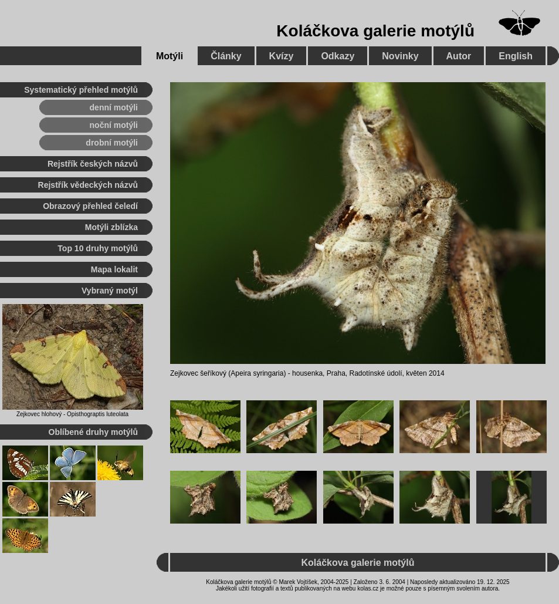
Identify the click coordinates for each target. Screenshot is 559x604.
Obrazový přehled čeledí (90, 206)
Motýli (169, 56)
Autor (459, 56)
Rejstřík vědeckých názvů (88, 185)
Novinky (400, 56)
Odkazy (337, 56)
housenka (307, 373)
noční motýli (114, 125)
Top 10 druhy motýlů (97, 248)
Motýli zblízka (111, 227)
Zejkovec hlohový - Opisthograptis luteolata (72, 414)
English (516, 56)
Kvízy (281, 56)
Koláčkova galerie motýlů (375, 31)
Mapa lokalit (114, 269)
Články (226, 56)
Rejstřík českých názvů (93, 163)
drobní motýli (112, 142)
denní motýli (114, 107)
